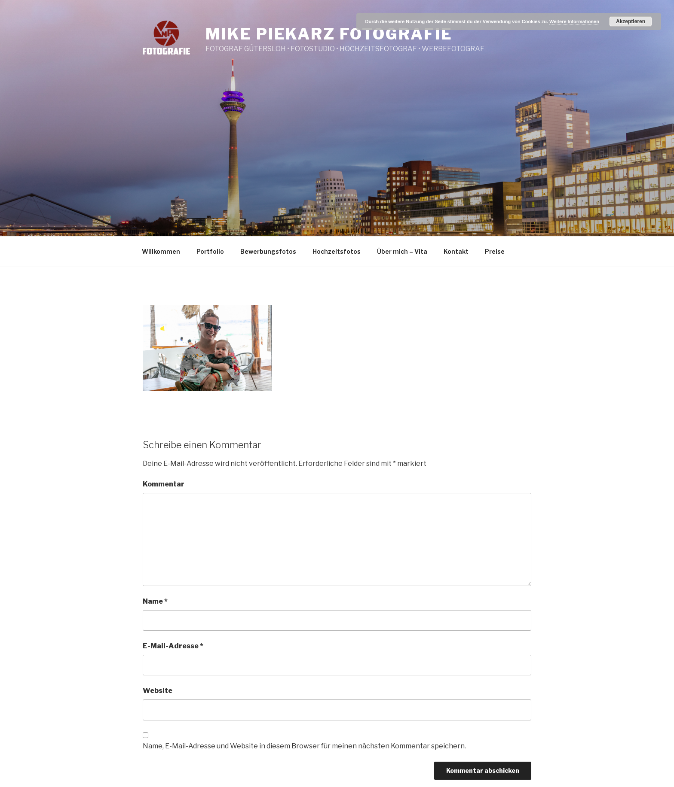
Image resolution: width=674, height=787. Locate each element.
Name (155, 601)
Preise (495, 251)
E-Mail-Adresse (173, 646)
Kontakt (456, 251)
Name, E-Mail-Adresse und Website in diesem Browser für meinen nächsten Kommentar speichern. (304, 746)
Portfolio (210, 251)
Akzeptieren (630, 21)
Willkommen (161, 251)
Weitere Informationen (574, 21)
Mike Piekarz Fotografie (328, 33)
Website (157, 691)
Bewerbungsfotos (268, 251)
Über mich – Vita (402, 251)
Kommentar (163, 484)
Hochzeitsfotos (336, 251)
